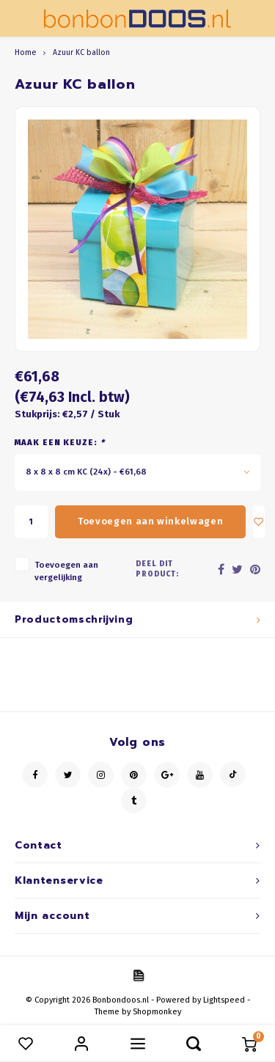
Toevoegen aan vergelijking (66, 571)
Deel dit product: (157, 569)
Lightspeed (224, 1000)
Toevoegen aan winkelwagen (150, 521)
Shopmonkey (157, 1012)
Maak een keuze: (60, 442)
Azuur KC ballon (81, 52)
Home (25, 52)
